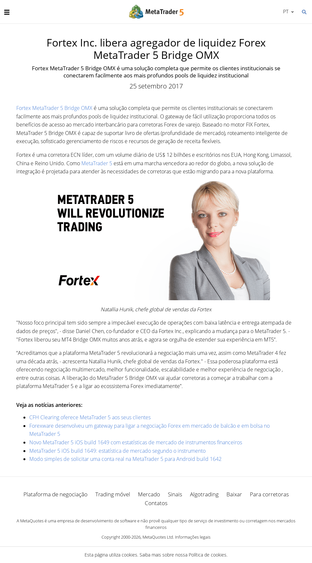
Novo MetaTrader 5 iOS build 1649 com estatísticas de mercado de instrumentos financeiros (135, 442)
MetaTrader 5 (96, 163)
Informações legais (192, 537)
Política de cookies (207, 555)
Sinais (175, 494)
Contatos (156, 503)
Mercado (149, 494)
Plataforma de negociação (55, 494)
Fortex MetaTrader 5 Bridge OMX (54, 108)
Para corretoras (269, 494)
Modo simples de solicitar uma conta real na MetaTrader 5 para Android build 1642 (125, 458)
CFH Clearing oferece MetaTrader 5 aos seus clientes (90, 417)
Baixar (234, 494)
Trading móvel (112, 494)
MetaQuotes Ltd (157, 537)
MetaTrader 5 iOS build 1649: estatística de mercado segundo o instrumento (117, 450)
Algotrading (204, 494)
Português (285, 11)
